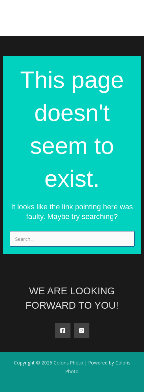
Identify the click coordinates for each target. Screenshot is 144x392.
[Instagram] (81, 330)
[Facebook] (62, 330)
